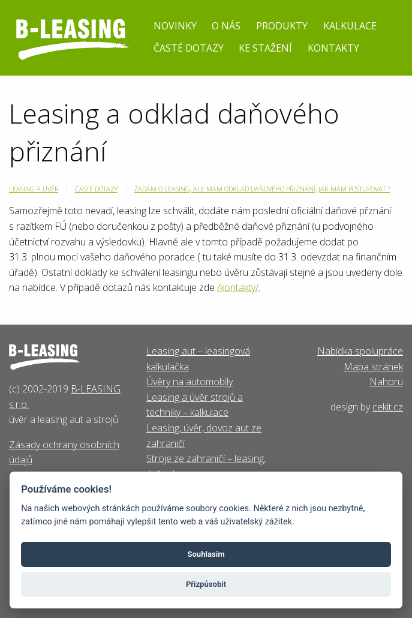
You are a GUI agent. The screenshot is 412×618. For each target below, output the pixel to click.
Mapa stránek (373, 366)
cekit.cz (387, 406)
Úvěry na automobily (189, 381)
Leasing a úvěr (33, 188)
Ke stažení (265, 48)
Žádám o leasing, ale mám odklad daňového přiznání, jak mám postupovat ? (262, 188)
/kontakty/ (237, 287)
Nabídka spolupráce (360, 351)
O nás (226, 25)
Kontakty (333, 48)
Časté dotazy (189, 48)
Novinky (175, 25)
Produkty (282, 25)
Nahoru (386, 381)
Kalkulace (350, 25)
